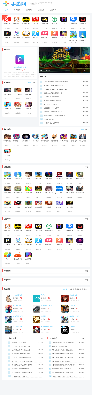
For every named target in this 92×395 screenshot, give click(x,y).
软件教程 (29, 10)
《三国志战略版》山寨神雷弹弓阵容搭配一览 (22, 377)
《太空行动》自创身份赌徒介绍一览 (21, 362)
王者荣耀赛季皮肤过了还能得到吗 (61, 373)
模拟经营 (16, 303)
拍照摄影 (18, 69)
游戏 (29, 83)
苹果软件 (7, 285)
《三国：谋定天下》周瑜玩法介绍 (52, 98)
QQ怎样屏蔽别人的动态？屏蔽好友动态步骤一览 (63, 347)
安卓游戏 (41, 10)
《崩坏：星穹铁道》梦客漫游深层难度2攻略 (55, 86)
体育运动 (16, 324)
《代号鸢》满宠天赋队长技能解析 (52, 105)
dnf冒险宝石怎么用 (49, 124)
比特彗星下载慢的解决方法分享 (61, 366)
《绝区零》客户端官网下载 (51, 128)
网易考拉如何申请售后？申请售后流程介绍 (63, 359)
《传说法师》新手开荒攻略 (19, 381)
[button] (42, 62)
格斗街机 (72, 313)
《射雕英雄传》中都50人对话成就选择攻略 (55, 94)
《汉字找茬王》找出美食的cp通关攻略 (22, 366)
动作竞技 (16, 313)
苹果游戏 (7, 276)
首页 (6, 10)
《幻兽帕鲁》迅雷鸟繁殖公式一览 (52, 116)
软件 (34, 83)
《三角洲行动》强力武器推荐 (51, 101)
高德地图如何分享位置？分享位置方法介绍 (63, 355)
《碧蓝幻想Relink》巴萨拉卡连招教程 (54, 120)
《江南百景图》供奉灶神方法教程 (20, 358)
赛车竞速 (44, 313)
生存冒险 (72, 334)
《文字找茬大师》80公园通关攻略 (20, 351)
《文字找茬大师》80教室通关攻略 (20, 355)
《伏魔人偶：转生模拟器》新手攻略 (53, 90)
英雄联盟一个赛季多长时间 (59, 351)
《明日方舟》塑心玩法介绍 (18, 347)
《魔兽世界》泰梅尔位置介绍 (51, 113)
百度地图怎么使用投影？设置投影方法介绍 (63, 377)
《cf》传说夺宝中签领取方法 (51, 109)
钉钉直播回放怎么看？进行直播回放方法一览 (63, 362)
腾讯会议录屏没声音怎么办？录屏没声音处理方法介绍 (63, 381)
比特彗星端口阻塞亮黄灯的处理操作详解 (63, 370)
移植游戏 (44, 324)
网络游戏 (72, 303)
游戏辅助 (44, 303)
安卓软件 (53, 10)
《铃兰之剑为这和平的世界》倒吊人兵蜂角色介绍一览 (22, 370)
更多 (86, 172)
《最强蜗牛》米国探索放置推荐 (20, 373)
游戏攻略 (17, 10)
